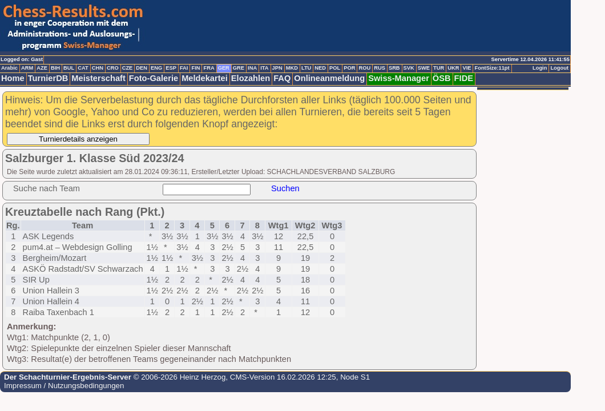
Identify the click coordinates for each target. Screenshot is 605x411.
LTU (306, 68)
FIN (195, 68)
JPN (277, 68)
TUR (438, 68)
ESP (171, 68)
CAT (83, 68)
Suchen (285, 188)
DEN (141, 68)
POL (334, 68)
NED (320, 68)
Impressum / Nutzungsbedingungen (64, 385)
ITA (264, 68)
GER (223, 68)
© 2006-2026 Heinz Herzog (178, 377)
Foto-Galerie (153, 78)
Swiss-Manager (398, 78)
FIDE (463, 78)
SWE (424, 68)
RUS (379, 68)
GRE (238, 68)
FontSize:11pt (491, 68)
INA (252, 68)
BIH (55, 68)
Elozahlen (250, 78)
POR (349, 68)
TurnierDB (48, 78)
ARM (27, 68)
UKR (453, 68)
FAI (184, 68)
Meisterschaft (98, 78)
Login (540, 68)
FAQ (282, 78)
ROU (364, 68)
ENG (156, 68)
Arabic (9, 68)
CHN (97, 68)
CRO (113, 68)
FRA (208, 68)
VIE (466, 68)
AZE (42, 68)
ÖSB (442, 78)
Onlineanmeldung (329, 78)
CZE (127, 68)
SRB (394, 68)
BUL (68, 68)
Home (13, 78)
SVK (409, 68)
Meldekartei (205, 78)
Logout (559, 68)
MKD (292, 68)
